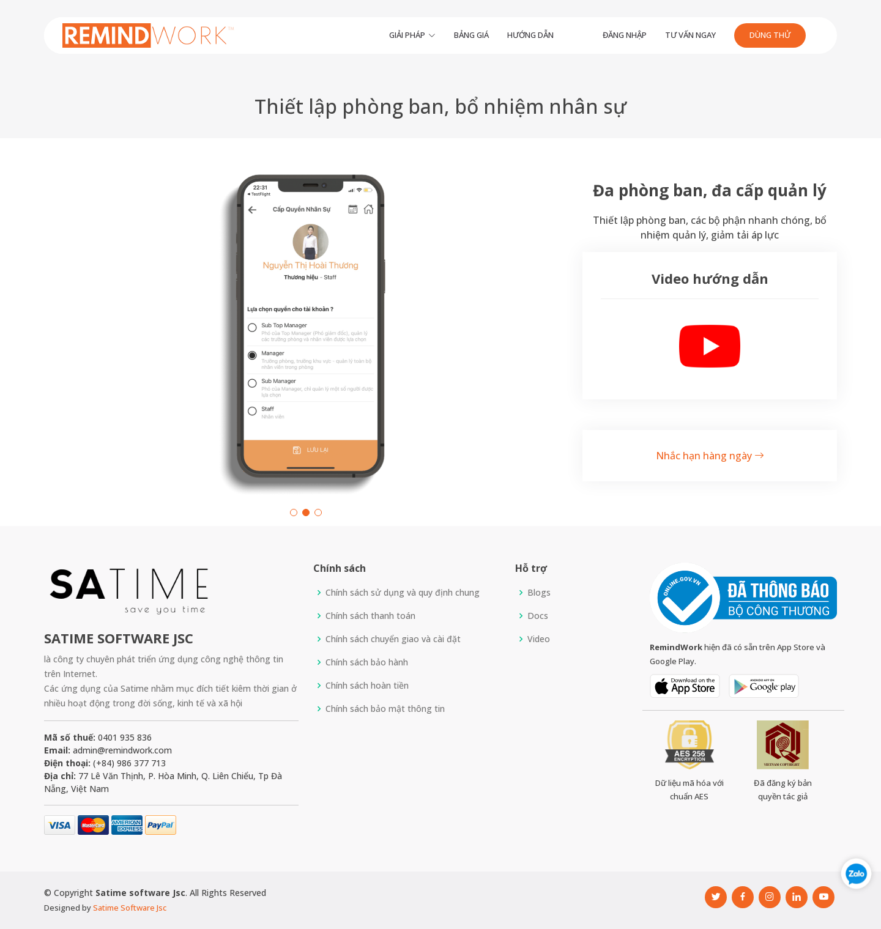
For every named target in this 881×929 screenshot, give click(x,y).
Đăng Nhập (625, 34)
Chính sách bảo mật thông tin (385, 709)
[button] (293, 512)
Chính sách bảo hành (366, 662)
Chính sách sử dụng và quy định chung (402, 593)
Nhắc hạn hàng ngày (710, 455)
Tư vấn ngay (690, 34)
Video (538, 639)
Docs (537, 616)
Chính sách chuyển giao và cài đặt (393, 639)
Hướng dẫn (530, 34)
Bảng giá (471, 34)
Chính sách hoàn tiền (367, 685)
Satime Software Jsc (129, 907)
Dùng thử (769, 34)
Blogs (539, 593)
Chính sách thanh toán (370, 616)
